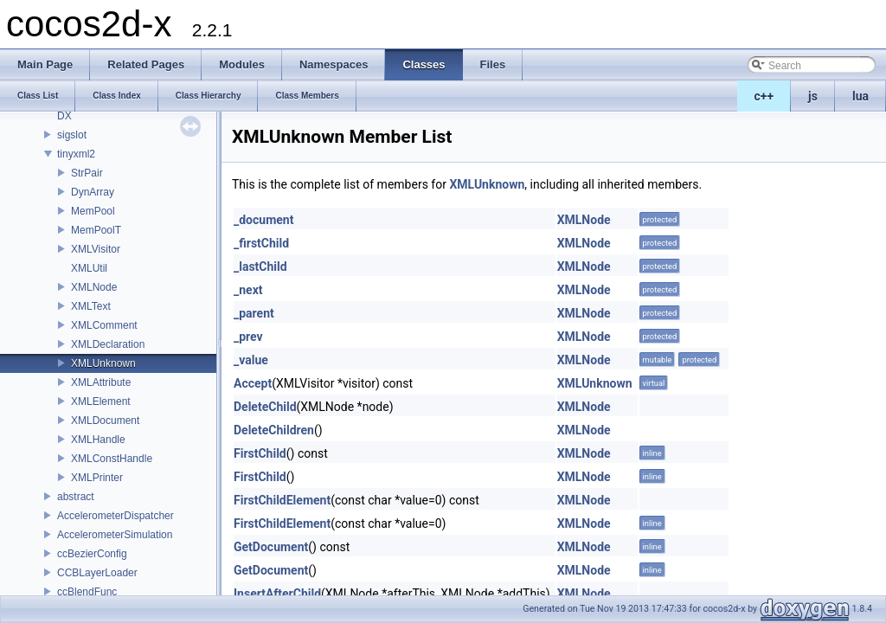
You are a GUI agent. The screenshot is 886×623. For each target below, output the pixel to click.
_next (248, 290)
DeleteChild (265, 407)
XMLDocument (105, 420)
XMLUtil (89, 268)
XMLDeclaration (107, 344)
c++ (764, 96)
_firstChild (261, 243)
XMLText (91, 306)
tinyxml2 (76, 154)
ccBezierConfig (92, 554)
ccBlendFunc (87, 592)
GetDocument (271, 547)
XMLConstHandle (111, 459)
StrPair (87, 173)
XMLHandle (98, 440)
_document (263, 220)
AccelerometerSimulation (114, 535)
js (813, 96)
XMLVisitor (95, 249)
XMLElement (101, 401)
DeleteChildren (274, 430)
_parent (254, 313)
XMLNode (94, 287)
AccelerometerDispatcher (115, 516)
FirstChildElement (282, 500)
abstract (75, 497)
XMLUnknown (103, 363)
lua (860, 96)
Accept (253, 383)
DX (64, 116)
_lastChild (260, 266)
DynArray (92, 192)
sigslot (72, 135)
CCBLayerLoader (97, 573)
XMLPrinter (97, 478)
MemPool (93, 211)
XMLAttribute (101, 382)
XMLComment (104, 325)
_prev (248, 337)
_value (251, 360)
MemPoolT (96, 230)
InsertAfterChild (277, 594)
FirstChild (260, 453)
